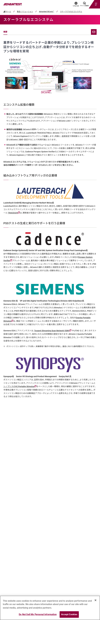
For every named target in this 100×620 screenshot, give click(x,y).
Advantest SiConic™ (46, 12)
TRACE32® (14, 213)
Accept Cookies (69, 614)
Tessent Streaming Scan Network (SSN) (52, 330)
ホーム (8, 12)
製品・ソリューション (25, 12)
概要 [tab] (5, 32)
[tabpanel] (50, 219)
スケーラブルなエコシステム (71, 12)
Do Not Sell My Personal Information (38, 614)
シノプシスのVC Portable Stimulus (19, 386)
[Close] (95, 600)
